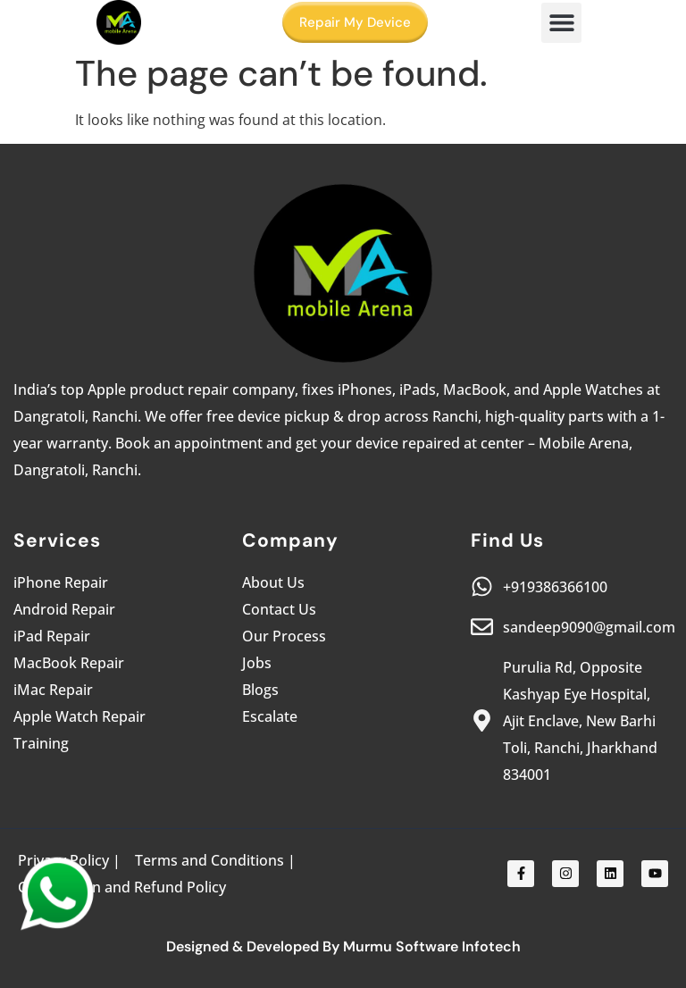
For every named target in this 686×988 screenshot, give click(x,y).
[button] (561, 23)
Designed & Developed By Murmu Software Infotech (343, 946)
